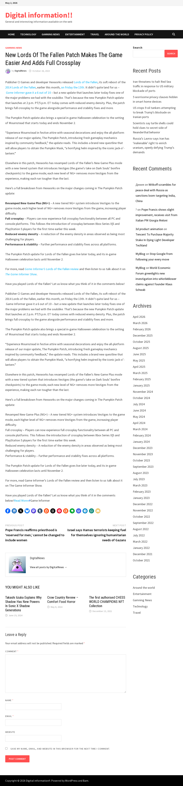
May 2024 (139, 417)
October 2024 (141, 398)
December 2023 (142, 448)
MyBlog (140, 254)
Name (9, 700)
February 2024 (142, 435)
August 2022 (141, 529)
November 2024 (143, 392)
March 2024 (140, 429)
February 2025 (142, 379)
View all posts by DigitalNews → (48, 567)
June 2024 (139, 410)
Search (137, 47)
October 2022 (141, 516)
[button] (7, 510)
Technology (28, 34)
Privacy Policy (144, 34)
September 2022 (143, 523)
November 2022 (143, 510)
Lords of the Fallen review (52, 269)
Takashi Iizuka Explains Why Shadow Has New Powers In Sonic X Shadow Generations (23, 603)
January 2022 (141, 548)
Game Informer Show (24, 274)
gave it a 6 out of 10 (28, 93)
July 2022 (139, 535)
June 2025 (139, 354)
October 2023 (141, 460)
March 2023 (140, 485)
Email (9, 716)
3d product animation (149, 229)
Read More (21, 500)
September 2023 (143, 467)
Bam (85, 780)
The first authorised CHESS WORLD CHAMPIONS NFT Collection (107, 601)
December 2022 (142, 504)
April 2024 (139, 423)
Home (11, 34)
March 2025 (140, 373)
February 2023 (142, 492)
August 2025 (141, 348)
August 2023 (141, 473)
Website (10, 732)
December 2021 (142, 554)
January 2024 (141, 442)
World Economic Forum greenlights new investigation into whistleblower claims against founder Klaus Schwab (156, 279)
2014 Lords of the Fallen (20, 87)
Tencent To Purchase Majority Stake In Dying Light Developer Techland (155, 239)
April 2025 (139, 367)
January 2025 (141, 385)
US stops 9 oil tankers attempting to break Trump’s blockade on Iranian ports (154, 112)
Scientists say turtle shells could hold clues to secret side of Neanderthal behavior (153, 127)
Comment (12, 651)
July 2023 (139, 479)
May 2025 (139, 360)
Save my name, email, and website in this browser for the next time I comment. (60, 748)
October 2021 (141, 560)
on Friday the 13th (72, 87)
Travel (94, 34)
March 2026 (140, 323)
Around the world (117, 34)
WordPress (71, 780)
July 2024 (139, 404)
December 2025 (142, 335)
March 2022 (140, 541)
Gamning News (51, 34)
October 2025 (141, 342)
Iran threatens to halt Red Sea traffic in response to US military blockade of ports (153, 86)
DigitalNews (21, 70)
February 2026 (142, 329)
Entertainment (75, 34)
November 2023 (143, 454)
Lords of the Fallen (86, 82)
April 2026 (139, 317)
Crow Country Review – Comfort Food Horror (62, 599)
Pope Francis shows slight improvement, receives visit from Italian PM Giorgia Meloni (156, 215)
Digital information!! (39, 15)
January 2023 (141, 498)
